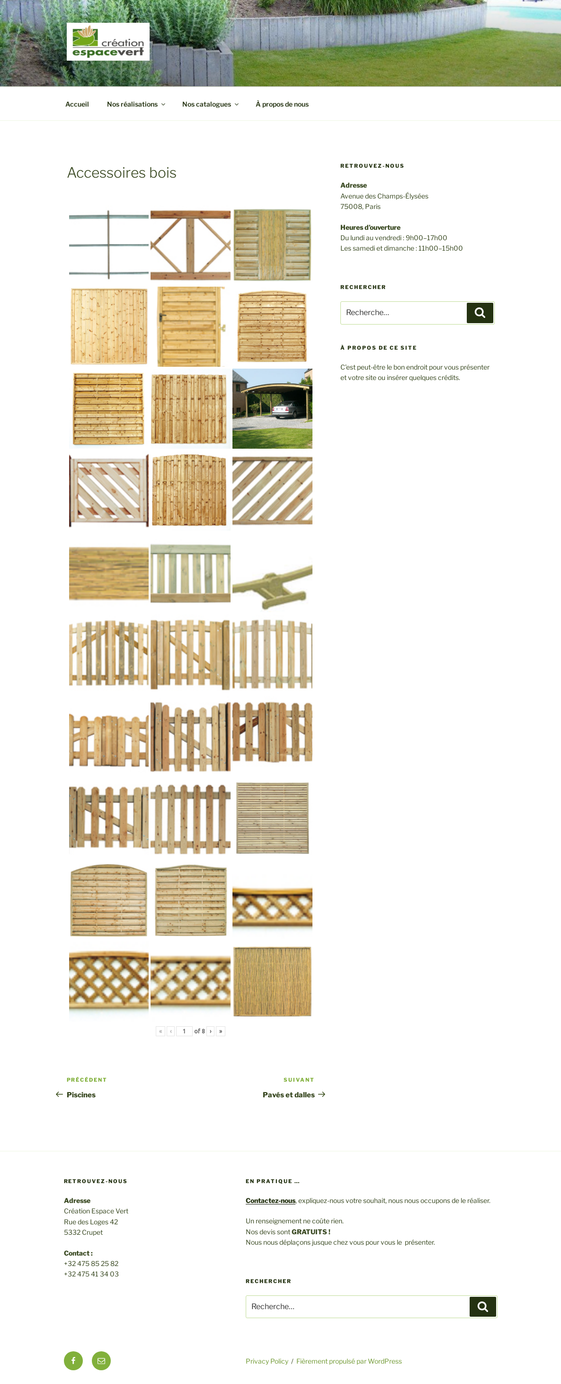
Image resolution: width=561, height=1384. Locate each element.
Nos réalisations (137, 104)
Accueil (77, 104)
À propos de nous (282, 104)
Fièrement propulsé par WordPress (349, 1361)
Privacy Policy (267, 1361)
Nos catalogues (211, 104)
